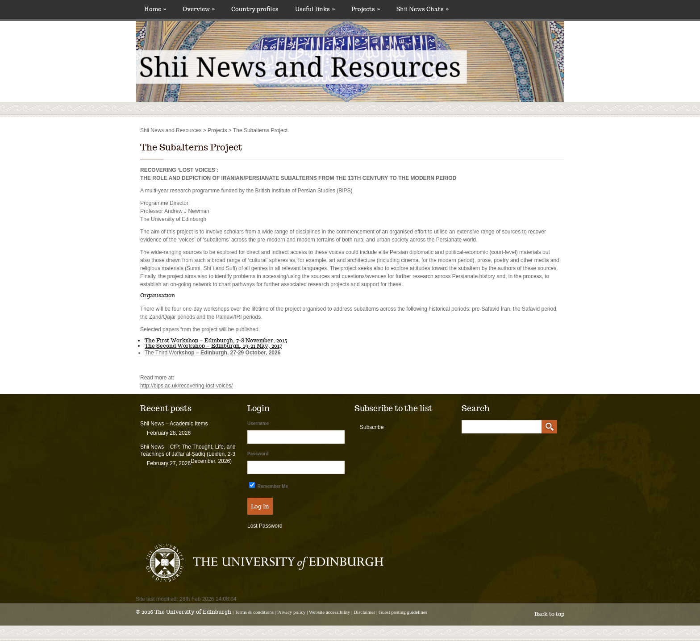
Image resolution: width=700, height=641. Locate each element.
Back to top (549, 614)
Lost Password (265, 526)
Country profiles (255, 9)
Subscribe (371, 427)
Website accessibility (329, 612)
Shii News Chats (422, 9)
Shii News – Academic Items (174, 423)
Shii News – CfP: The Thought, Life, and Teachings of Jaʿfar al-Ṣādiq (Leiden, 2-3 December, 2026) (188, 454)
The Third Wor (212, 353)
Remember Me (268, 485)
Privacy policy (291, 612)
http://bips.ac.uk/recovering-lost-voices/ (186, 386)
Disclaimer (364, 612)
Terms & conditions (254, 612)
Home (155, 9)
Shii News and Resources (170, 130)
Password (257, 453)
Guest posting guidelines (403, 612)
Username (258, 423)
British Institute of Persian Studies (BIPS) (303, 190)
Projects (365, 9)
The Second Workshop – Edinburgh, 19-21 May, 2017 (213, 345)
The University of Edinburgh (192, 611)
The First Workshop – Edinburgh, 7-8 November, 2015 (216, 340)
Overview (199, 9)
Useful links (315, 9)
